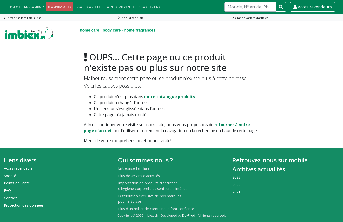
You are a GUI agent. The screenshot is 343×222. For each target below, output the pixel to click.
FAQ (78, 6)
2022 (236, 184)
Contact (10, 198)
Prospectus (149, 6)
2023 (236, 177)
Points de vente (119, 6)
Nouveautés (59, 6)
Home (15, 6)
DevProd (188, 215)
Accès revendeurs (312, 7)
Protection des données (24, 205)
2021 (236, 192)
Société (93, 6)
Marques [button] (33, 6)
